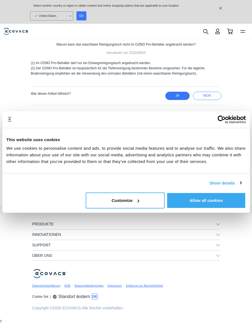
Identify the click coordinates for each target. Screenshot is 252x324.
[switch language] (95, 297)
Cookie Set (40, 297)
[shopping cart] (230, 31)
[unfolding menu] (218, 224)
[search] (205, 31)
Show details (222, 182)
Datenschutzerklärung (46, 285)
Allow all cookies (206, 200)
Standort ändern (71, 296)
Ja (177, 96)
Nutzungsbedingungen (89, 285)
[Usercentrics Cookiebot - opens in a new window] (221, 119)
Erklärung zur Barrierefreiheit (144, 285)
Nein (207, 96)
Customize (125, 200)
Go (81, 16)
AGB (67, 285)
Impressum (114, 285)
